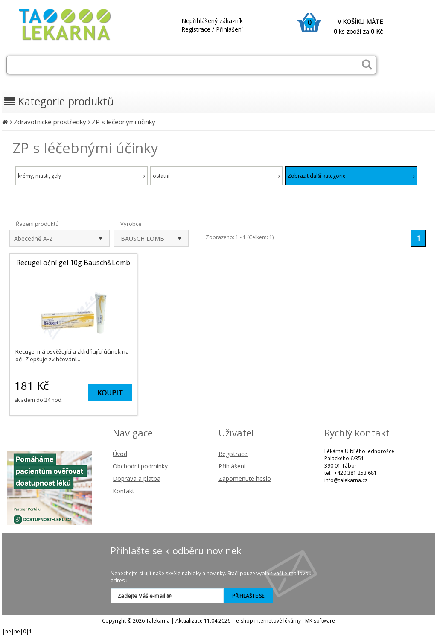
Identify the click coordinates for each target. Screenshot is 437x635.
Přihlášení (229, 29)
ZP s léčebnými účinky (123, 121)
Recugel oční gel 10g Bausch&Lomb (73, 262)
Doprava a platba (136, 478)
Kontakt (123, 491)
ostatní (216, 175)
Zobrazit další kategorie (351, 175)
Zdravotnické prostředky (50, 121)
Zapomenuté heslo (244, 478)
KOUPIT (110, 393)
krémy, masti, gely (81, 175)
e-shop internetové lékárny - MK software (285, 620)
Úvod (120, 454)
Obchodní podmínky (140, 466)
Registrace (195, 29)
